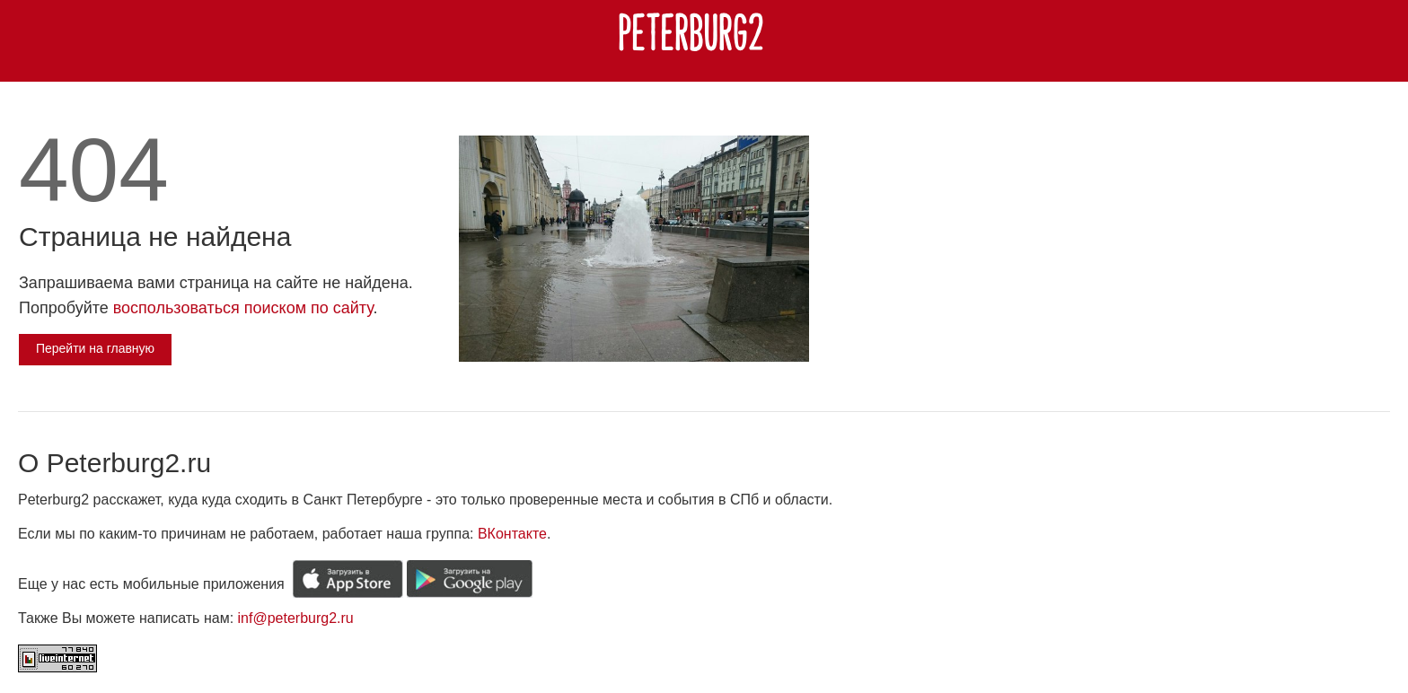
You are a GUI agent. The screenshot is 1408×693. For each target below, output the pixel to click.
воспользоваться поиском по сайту (243, 308)
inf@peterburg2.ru (296, 618)
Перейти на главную (95, 348)
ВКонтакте (512, 533)
